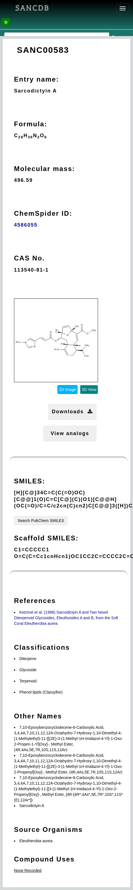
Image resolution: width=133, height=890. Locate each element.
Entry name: (36, 79)
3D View (89, 389)
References (35, 600)
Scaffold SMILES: (46, 538)
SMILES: (29, 481)
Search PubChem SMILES (41, 520)
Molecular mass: (44, 168)
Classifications (42, 647)
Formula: (30, 124)
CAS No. (29, 258)
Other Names (38, 716)
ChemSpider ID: (43, 213)
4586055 (26, 225)
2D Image (67, 389)
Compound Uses (44, 859)
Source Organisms (48, 829)
